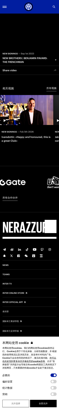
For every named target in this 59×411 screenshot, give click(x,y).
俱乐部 (6, 311)
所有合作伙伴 (10, 197)
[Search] (53, 7)
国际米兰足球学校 (11, 331)
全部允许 (43, 403)
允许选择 (15, 403)
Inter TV (7, 284)
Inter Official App (13, 302)
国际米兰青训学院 (11, 321)
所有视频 (51, 88)
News (5, 265)
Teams (6, 274)
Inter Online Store (13, 293)
